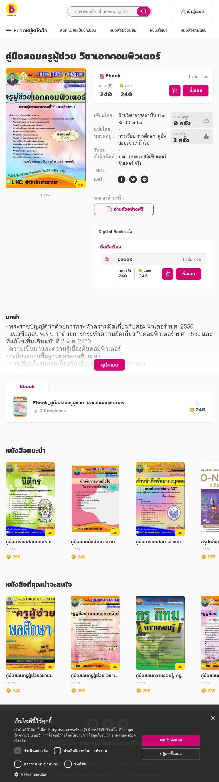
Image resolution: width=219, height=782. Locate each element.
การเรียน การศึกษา (136, 136)
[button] (75, 774)
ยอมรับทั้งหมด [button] (171, 740)
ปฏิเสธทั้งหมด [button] (171, 753)
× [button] (212, 718)
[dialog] (109, 747)
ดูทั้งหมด (109, 364)
